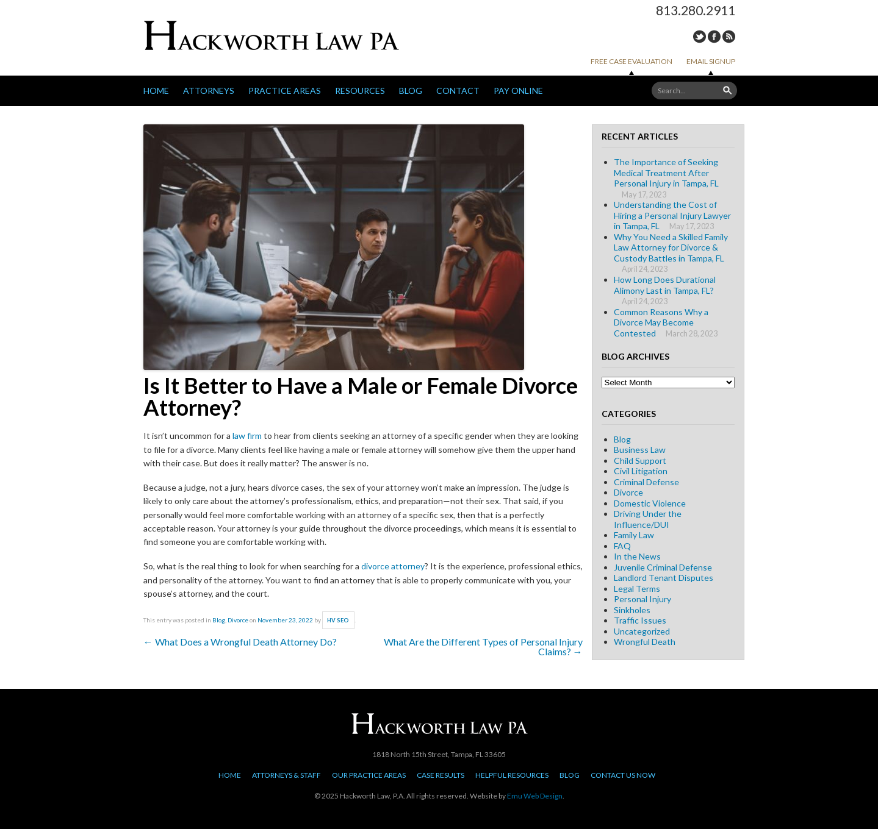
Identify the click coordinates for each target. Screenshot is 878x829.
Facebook (714, 36)
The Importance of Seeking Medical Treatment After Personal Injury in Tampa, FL (666, 172)
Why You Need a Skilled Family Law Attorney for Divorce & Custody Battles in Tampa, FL (671, 247)
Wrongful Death (644, 641)
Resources (360, 90)
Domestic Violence (650, 503)
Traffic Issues (640, 620)
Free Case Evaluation (631, 61)
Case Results (440, 775)
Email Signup (710, 61)
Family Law (634, 535)
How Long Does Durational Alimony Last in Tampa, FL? (665, 285)
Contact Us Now (623, 775)
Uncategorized (642, 631)
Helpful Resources (512, 775)
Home (156, 90)
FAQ (622, 546)
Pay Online (518, 90)
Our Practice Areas (369, 775)
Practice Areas (284, 90)
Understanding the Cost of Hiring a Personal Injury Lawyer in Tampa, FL (672, 215)
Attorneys (208, 90)
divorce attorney (393, 566)
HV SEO (338, 620)
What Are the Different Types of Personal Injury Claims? (483, 646)
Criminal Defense (646, 482)
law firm (247, 435)
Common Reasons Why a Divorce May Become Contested (661, 322)
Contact (458, 90)
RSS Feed (728, 36)
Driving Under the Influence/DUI (648, 519)
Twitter (699, 36)
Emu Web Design (535, 795)
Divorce (238, 620)
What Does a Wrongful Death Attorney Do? (240, 641)
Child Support (640, 460)
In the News (637, 556)
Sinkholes (632, 610)
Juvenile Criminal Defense (663, 567)
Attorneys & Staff (286, 775)
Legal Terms (637, 588)
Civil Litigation (640, 471)
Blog (410, 90)
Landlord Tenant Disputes (663, 577)
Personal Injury (642, 599)
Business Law (640, 449)
